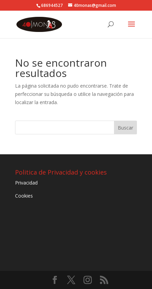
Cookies (24, 195)
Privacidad (26, 182)
